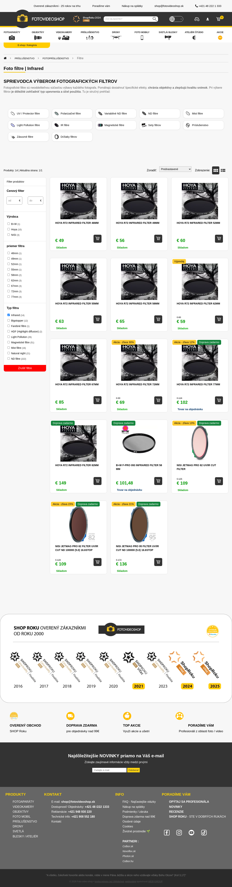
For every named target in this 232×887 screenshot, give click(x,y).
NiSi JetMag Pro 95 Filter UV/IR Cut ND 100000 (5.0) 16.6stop (137, 548)
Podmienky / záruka (135, 811)
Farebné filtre (20, 326)
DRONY (18, 826)
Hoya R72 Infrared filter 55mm (77, 303)
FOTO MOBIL (21, 816)
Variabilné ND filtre (112, 113)
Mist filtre (194, 113)
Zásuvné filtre (21, 137)
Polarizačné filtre (67, 113)
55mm (16, 269)
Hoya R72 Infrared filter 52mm (198, 222)
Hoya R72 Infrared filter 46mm (77, 222)
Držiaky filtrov (65, 137)
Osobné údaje (132, 821)
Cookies (128, 826)
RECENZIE (176, 811)
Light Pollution (21, 337)
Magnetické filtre (111, 125)
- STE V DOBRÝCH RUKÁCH (197, 816)
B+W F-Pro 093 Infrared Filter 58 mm (139, 467)
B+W (15, 224)
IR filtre (61, 125)
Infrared (17, 315)
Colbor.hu (128, 861)
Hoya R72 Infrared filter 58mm (137, 303)
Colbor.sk (128, 846)
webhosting (130, 881)
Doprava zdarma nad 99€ (139, 816)
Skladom (61, 247)
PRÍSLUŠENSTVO (25, 821)
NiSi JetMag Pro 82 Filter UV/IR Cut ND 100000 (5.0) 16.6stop (76, 548)
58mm (16, 275)
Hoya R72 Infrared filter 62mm (198, 303)
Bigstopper (19, 320)
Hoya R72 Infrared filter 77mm (198, 384)
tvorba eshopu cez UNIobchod (109, 881)
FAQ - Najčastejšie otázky (139, 801)
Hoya (16, 229)
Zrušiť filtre (25, 368)
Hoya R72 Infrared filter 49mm (137, 222)
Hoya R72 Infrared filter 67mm (77, 384)
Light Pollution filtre (25, 125)
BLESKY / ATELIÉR (25, 836)
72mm (16, 291)
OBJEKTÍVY (21, 811)
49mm (16, 258)
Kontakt (56, 821)
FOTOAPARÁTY (23, 801)
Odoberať (133, 770)
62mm (16, 280)
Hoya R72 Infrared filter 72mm (137, 384)
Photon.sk (128, 856)
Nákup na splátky (134, 806)
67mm (16, 285)
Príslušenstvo (196, 125)
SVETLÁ (19, 831)
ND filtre (149, 113)
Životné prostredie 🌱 (136, 831)
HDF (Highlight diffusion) (26, 331)
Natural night (20, 353)
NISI (15, 234)
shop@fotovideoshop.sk (78, 801)
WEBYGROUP (155, 881)
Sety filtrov (151, 125)
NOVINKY (175, 806)
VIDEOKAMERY (23, 806)
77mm (16, 296)
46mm (16, 253)
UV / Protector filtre (25, 113)
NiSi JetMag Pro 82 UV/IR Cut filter (196, 467)
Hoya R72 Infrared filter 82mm (77, 465)
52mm (16, 264)
